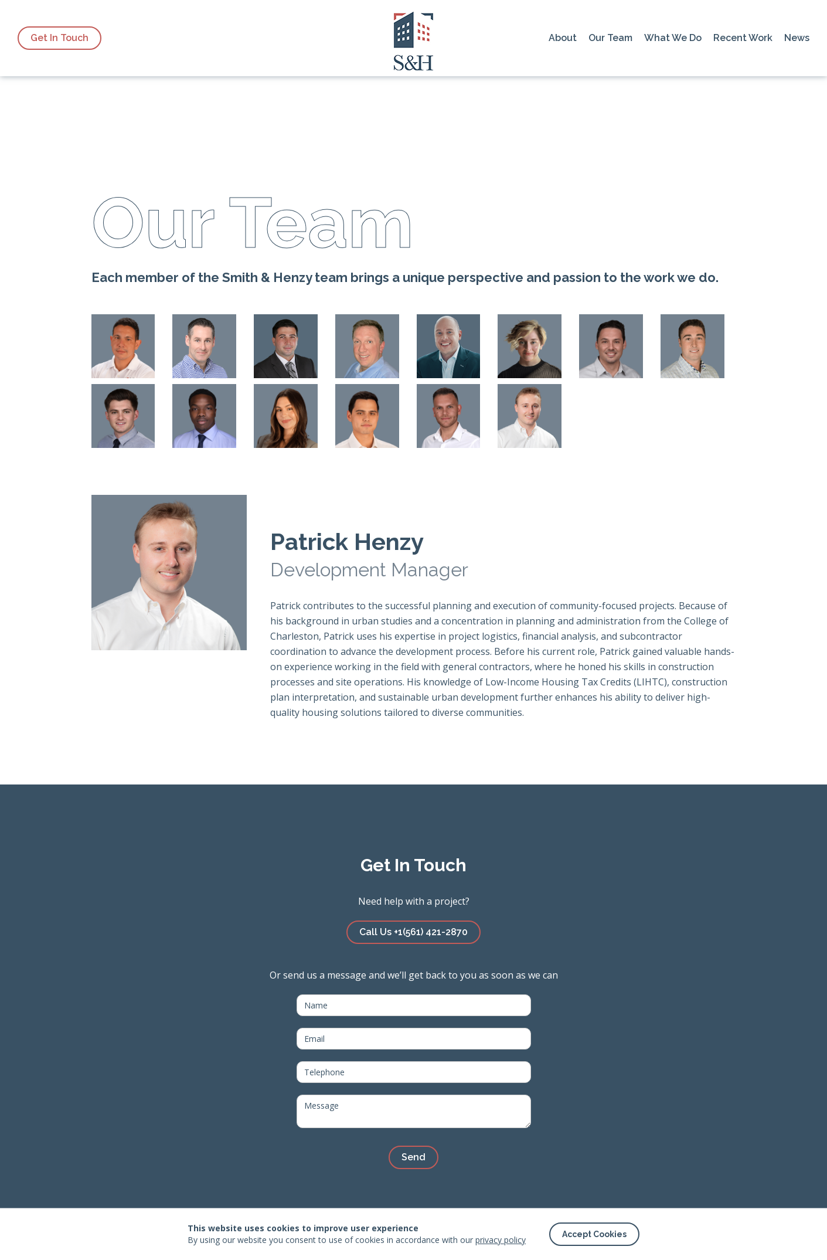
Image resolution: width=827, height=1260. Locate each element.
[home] (413, 38)
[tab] (123, 346)
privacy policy (500, 1239)
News (796, 37)
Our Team (610, 37)
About (563, 37)
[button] (594, 1234)
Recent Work (742, 37)
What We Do (673, 37)
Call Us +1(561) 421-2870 (413, 932)
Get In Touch (59, 37)
